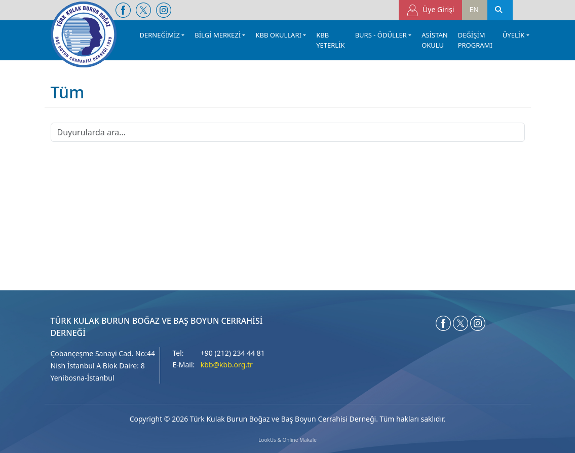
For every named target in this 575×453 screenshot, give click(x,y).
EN (474, 9)
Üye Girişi (430, 10)
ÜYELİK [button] (513, 35)
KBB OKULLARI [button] (278, 35)
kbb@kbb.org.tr (227, 364)
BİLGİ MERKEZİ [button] (218, 35)
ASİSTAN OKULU (434, 40)
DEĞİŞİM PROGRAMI (475, 40)
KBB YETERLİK (330, 40)
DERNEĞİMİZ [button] (160, 35)
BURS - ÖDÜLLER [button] (381, 35)
